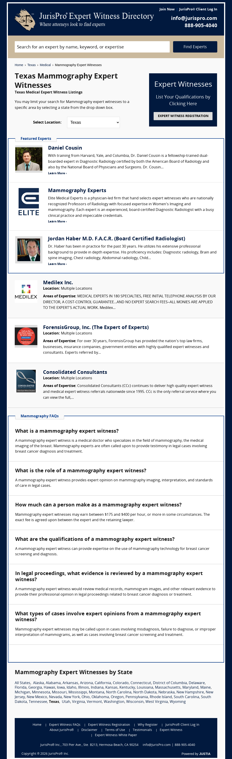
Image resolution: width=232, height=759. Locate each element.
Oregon (117, 697)
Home (19, 65)
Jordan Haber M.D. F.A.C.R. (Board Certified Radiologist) (116, 239)
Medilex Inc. (58, 283)
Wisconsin (135, 702)
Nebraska (166, 692)
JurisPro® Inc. (58, 754)
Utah (66, 702)
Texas (31, 65)
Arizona (86, 683)
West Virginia (156, 702)
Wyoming (178, 702)
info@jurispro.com (194, 18)
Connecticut (140, 683)
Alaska (38, 683)
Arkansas (70, 683)
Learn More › (57, 173)
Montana (96, 692)
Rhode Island (161, 697)
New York (72, 697)
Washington (114, 702)
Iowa (61, 688)
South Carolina (186, 697)
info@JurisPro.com (157, 745)
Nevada (55, 697)
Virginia (78, 702)
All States (22, 683)
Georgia (35, 688)
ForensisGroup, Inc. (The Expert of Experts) (96, 327)
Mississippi (77, 692)
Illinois (83, 688)
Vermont (94, 702)
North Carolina (118, 692)
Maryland (190, 688)
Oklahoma (100, 697)
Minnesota (41, 692)
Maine (205, 688)
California (103, 683)
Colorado (121, 683)
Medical (45, 65)
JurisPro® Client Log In (198, 9)
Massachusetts (168, 688)
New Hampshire (190, 692)
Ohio (86, 697)
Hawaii (49, 688)
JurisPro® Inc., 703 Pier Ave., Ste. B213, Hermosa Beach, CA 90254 (89, 745)
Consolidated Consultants (75, 372)
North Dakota (145, 692)
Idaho (71, 688)
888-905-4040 (201, 26)
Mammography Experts (77, 190)
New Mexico (37, 697)
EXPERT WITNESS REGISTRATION (183, 116)
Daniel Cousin (65, 148)
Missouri (59, 692)
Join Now (167, 9)
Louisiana (145, 688)
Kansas (111, 688)
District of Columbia (170, 683)
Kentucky (127, 688)
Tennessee (38, 702)
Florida (21, 688)
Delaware (197, 683)
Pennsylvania (137, 697)
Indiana (97, 688)
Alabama (53, 683)
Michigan (22, 692)
